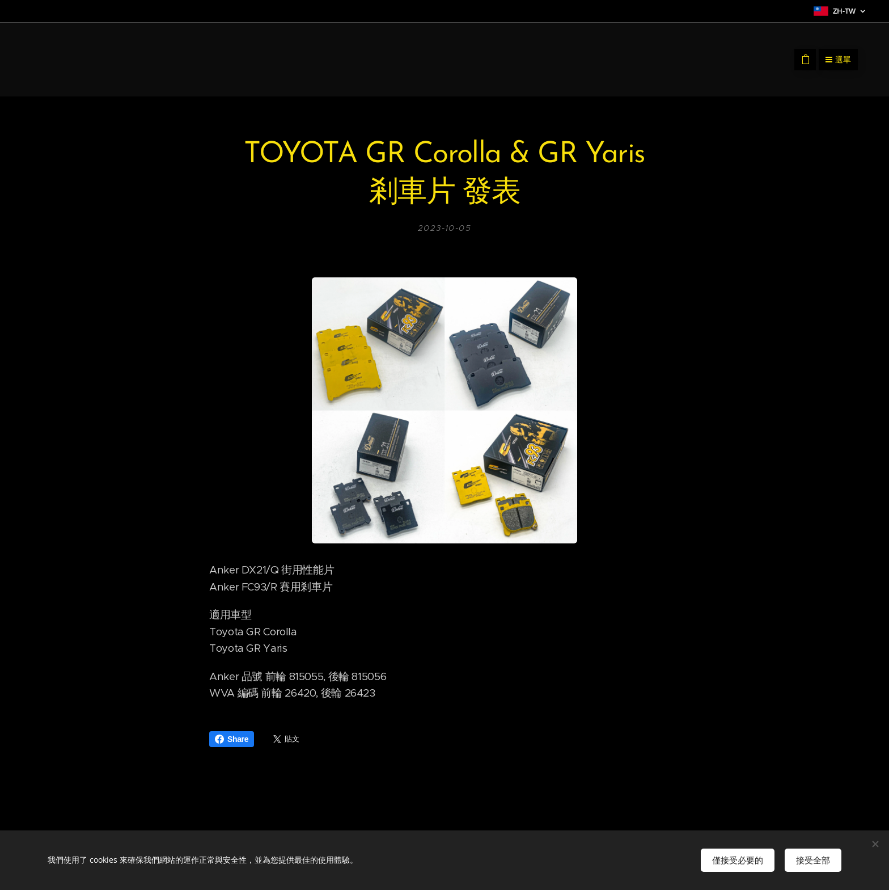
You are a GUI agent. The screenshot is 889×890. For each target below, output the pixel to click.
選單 (838, 59)
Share (231, 739)
